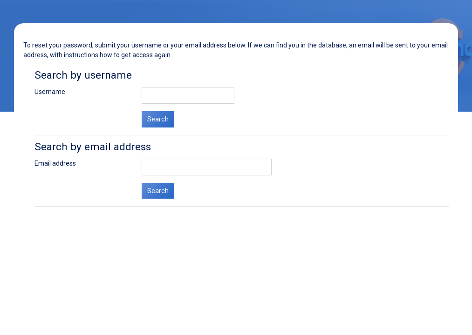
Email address (55, 163)
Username (49, 91)
